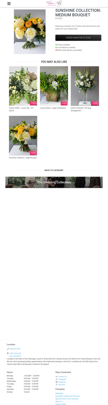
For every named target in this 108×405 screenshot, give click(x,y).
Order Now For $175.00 (78, 37)
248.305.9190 (14, 349)
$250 (33, 153)
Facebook (62, 382)
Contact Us (62, 377)
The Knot (61, 385)
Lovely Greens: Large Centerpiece (53, 108)
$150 (64, 103)
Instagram (62, 379)
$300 (33, 103)
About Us (59, 401)
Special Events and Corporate (66, 399)
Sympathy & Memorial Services (67, 396)
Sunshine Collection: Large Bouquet (23, 158)
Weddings (59, 393)
